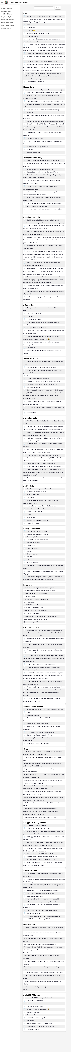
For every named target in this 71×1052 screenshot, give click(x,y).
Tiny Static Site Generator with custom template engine (44, 203)
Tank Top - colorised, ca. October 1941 (39, 489)
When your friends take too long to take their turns (42, 455)
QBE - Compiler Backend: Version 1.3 (35, 619)
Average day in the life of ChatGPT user (39, 1023)
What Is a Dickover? (30, 596)
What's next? (31, 1015)
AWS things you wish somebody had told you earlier (43, 890)
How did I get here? (33, 548)
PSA (28, 712)
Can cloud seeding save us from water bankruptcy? (40, 944)
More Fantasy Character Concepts (37, 520)
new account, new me (33, 387)
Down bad (30, 376)
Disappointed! (31, 348)
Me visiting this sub (33, 715)
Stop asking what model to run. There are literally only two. (45, 709)
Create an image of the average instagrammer (41, 367)
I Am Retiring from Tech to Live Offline (36, 593)
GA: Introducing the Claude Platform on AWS (41, 893)
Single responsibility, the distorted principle (40, 169)
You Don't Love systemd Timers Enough (36, 599)
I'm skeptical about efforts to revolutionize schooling (43, 110)
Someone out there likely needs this (38, 743)
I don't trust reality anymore (35, 81)
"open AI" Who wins (33, 494)
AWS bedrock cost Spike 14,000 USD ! (39, 919)
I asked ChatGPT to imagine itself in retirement (41, 998)
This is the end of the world (35, 509)
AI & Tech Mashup (6, 8)
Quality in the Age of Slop (32, 622)
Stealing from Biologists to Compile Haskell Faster (42, 172)
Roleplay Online (6, 28)
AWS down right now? (34, 913)
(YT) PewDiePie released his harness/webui (40, 732)
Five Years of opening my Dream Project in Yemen (42, 62)
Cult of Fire (30, 497)
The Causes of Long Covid (35, 138)
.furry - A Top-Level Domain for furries (35, 610)
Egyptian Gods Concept (34, 511)
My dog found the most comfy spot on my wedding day (44, 16)
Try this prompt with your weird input (38, 378)
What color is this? (32, 36)
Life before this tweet (33, 1012)
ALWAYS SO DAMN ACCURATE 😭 (38, 1009)
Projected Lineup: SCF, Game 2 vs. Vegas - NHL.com (40, 817)
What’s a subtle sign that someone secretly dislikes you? (44, 687)
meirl (28, 25)
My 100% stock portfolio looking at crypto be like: (42, 856)
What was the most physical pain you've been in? (42, 664)
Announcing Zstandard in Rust (33, 608)
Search (58, 8)
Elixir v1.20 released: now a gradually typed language (43, 160)
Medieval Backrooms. (33, 542)
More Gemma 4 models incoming (37, 723)
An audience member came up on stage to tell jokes (43, 322)
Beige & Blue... (31, 517)
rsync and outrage (29, 602)
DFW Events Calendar (7, 25)
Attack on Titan (31, 413)
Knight (29, 514)
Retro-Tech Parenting (33, 152)
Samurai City (31, 149)
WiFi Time (30, 112)
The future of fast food (34, 313)
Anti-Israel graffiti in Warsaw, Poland (38, 33)
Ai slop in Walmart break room (36, 328)
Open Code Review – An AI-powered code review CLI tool (45, 101)
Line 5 (29, 560)
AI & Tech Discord (6, 14)
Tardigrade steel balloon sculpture (37, 540)
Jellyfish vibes (31, 545)
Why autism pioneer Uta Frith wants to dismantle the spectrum (43, 947)
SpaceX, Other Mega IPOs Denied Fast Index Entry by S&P (45, 124)
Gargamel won (31, 325)
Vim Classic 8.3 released (31, 613)
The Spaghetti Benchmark (35, 1006)
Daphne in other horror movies (36, 492)
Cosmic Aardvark (32, 554)
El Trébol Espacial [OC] (34, 562)
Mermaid (29, 551)
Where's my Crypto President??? (37, 825)
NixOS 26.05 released (31, 605)
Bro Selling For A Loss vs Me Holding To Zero (41, 859)
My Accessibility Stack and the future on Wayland (39, 590)
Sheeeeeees (31, 27)
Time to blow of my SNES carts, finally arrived (41, 463)
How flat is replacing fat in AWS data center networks (43, 916)
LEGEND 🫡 (31, 30)
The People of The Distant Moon (37, 531)
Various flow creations (34, 523)
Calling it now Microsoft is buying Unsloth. (40, 735)
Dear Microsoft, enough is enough (37, 147)
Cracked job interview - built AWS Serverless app (42, 910)
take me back (31, 1020)
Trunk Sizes (30, 316)
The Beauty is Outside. (34, 537)
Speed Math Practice (7, 19)
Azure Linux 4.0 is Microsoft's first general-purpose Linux (44, 93)
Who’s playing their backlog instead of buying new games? (45, 466)
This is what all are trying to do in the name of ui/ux (43, 384)
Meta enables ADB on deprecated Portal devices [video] (44, 90)
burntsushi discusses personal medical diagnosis (39, 588)
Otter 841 (30, 557)
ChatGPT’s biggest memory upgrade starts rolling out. (44, 381)
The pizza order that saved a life (37, 42)
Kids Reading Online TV (8, 22)
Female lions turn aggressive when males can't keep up (44, 53)
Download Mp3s (6, 11)
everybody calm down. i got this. (37, 1018)
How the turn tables (33, 1029)
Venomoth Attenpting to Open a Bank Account (41, 506)
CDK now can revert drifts (35, 896)
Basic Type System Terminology (37, 206)
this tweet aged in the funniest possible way (40, 1026)
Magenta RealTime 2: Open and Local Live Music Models (45, 121)
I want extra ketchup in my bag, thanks (39, 828)
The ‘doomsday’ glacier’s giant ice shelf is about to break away (43, 972)
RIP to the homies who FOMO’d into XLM (40, 854)
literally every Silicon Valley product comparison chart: (44, 39)
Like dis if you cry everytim (35, 1001)
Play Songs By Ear (6, 17)
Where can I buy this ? (34, 319)
